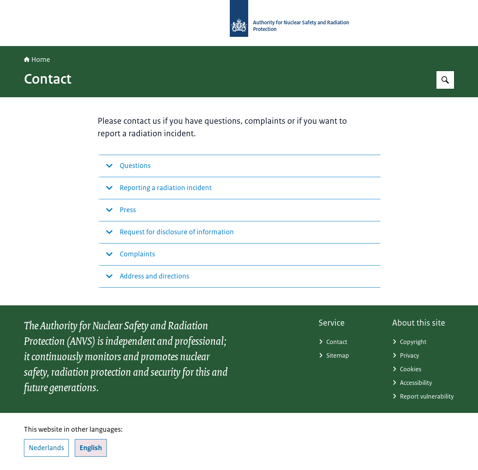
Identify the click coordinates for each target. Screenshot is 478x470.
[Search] (445, 80)
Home (37, 59)
